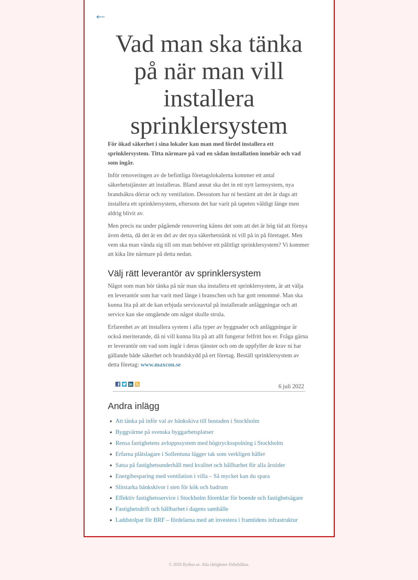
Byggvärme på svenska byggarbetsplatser (164, 432)
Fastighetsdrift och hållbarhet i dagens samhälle (171, 509)
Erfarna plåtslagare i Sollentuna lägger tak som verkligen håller (190, 454)
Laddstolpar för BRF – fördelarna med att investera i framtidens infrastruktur (206, 520)
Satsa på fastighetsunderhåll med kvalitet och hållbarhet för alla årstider (200, 465)
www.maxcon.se (161, 364)
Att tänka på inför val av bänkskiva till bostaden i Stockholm (187, 421)
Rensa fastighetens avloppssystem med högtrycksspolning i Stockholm (199, 443)
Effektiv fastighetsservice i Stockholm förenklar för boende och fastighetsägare (209, 498)
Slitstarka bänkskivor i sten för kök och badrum (171, 487)
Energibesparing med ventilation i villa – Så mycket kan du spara (192, 476)
